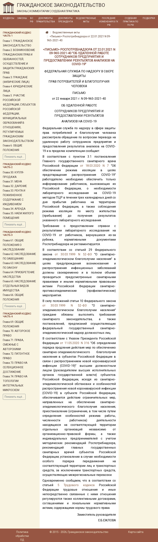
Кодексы (8, 18)
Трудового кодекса (79, 485)
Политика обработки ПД (22, 535)
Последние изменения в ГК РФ (108, 21)
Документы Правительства (45, 20)
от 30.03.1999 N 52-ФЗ (73, 254)
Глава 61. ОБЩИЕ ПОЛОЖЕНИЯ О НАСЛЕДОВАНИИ (13, 245)
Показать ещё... (14, 156)
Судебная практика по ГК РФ (130, 21)
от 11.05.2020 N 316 (74, 343)
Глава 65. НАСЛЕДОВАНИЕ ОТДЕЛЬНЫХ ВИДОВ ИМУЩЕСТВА (19, 286)
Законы (22, 18)
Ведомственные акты (86, 20)
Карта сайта (135, 531)
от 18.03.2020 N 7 (94, 165)
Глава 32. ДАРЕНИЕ (15, 186)
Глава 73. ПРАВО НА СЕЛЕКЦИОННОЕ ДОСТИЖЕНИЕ (15, 367)
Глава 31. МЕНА (12, 181)
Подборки (149, 18)
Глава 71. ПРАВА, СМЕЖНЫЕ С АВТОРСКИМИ (13, 345)
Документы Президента (65, 20)
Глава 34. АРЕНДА (14, 208)
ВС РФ (31, 20)
